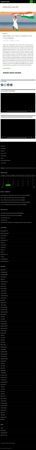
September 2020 (4, 311)
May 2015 (3, 419)
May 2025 (3, 279)
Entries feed (3, 430)
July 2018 (2, 363)
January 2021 (3, 304)
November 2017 (4, 377)
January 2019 (3, 349)
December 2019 (4, 326)
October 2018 (3, 356)
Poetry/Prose (3, 155)
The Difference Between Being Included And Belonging (12, 213)
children (12, 72)
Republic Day (18, 72)
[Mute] (31, 111)
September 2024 (4, 281)
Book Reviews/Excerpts (5, 160)
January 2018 (3, 372)
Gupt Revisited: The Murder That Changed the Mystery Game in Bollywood (16, 222)
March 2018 (3, 370)
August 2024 (3, 283)
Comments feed (4, 432)
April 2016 (3, 414)
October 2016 (3, 407)
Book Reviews (3, 230)
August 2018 (3, 361)
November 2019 (4, 328)
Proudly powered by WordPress (6, 448)
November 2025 (4, 272)
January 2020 (3, 323)
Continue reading (7, 68)
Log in (2, 428)
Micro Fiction (3, 153)
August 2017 (3, 384)
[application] (18, 102)
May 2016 (3, 412)
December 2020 (4, 307)
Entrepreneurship (4, 233)
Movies (2, 242)
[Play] (2, 111)
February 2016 (4, 417)
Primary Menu (34, 1)
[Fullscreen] (33, 111)
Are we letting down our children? (17, 37)
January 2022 (3, 290)
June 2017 (3, 389)
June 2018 (3, 365)
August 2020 (3, 314)
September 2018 (4, 358)
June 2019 (3, 337)
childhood (6, 72)
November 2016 (4, 405)
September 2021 (4, 295)
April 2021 (3, 300)
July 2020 (2, 316)
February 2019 (4, 347)
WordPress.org (4, 435)
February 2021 (4, 302)
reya (1, 197)
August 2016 (3, 410)
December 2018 (4, 351)
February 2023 (4, 288)
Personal (3, 150)
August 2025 (3, 276)
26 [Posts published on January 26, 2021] (8, 185)
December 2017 (4, 375)
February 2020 (4, 321)
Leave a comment (15, 40)
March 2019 (3, 344)
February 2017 (4, 398)
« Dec (2, 187)
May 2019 (3, 340)
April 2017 (3, 393)
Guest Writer (3, 162)
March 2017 (3, 396)
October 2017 (3, 379)
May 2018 (3, 368)
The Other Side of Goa (5, 217)
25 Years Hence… (4, 220)
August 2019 (3, 333)
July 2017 (2, 386)
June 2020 (3, 319)
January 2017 (3, 400)
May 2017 (3, 391)
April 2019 (3, 342)
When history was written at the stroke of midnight (19, 195)
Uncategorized (4, 259)
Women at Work (4, 261)
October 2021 (3, 293)
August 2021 (3, 297)
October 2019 (3, 330)
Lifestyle (2, 238)
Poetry (2, 249)
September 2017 (4, 382)
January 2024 (3, 286)
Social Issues (3, 148)
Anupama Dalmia (5, 1)
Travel (2, 158)
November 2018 (4, 354)
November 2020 (4, 309)
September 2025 (4, 274)
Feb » (34, 187)
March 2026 (3, 269)
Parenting (5, 33)
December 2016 (4, 403)
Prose (2, 252)
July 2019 (2, 335)
